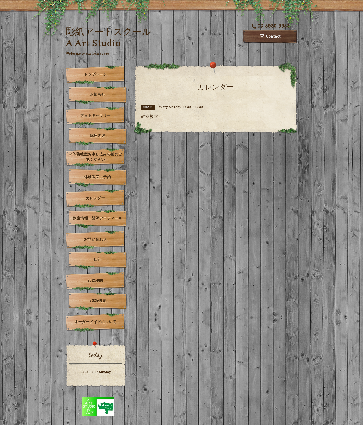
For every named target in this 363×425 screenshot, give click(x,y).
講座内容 (97, 135)
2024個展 (95, 280)
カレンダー (95, 198)
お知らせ (97, 94)
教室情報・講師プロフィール (97, 218)
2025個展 (97, 300)
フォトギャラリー (95, 115)
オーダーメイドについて (95, 321)
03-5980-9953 (271, 26)
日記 (97, 259)
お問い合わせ (95, 239)
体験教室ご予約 (97, 176)
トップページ (95, 74)
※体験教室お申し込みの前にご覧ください (95, 157)
